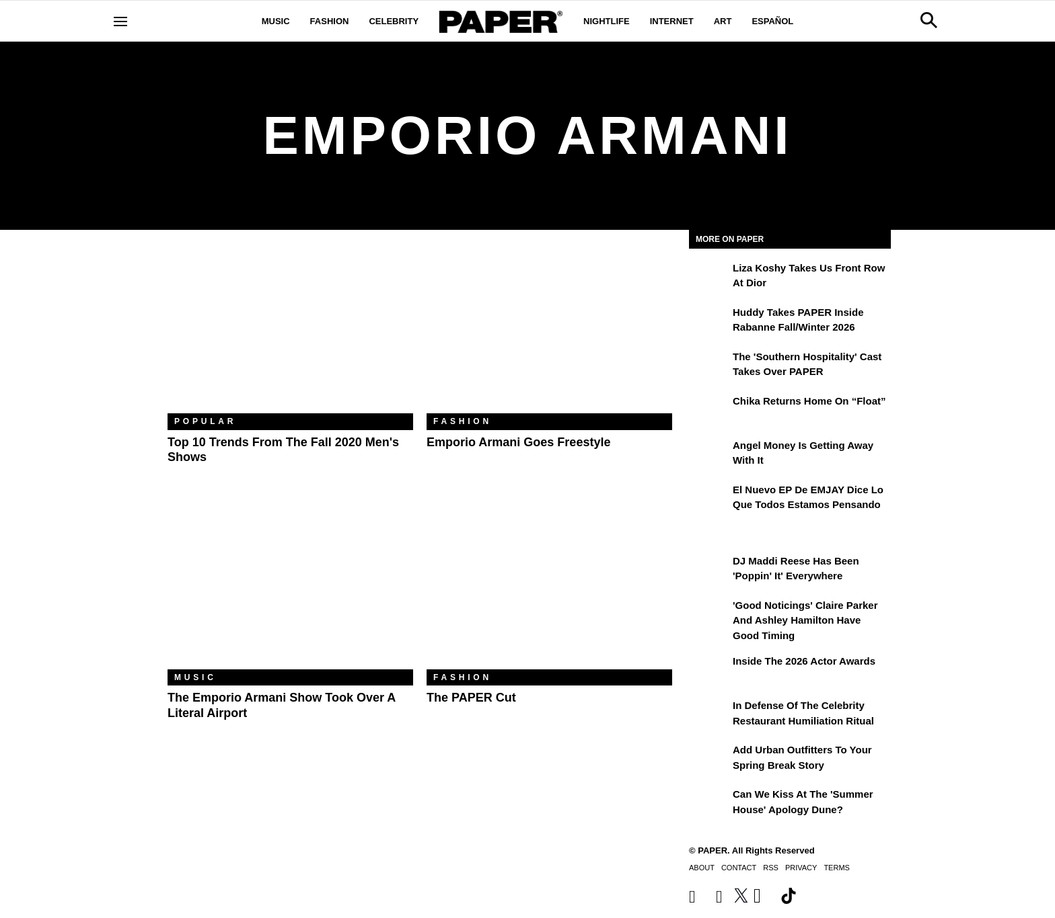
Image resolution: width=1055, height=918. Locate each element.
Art (723, 21)
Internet (672, 21)
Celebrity (394, 21)
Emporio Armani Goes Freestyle (518, 442)
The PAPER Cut (471, 697)
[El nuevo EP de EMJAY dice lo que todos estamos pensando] (709, 499)
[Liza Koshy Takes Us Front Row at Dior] (709, 277)
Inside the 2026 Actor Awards (804, 661)
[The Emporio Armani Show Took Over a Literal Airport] (290, 587)
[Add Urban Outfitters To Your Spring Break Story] (709, 759)
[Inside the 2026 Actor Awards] (709, 670)
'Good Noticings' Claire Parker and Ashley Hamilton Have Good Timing (805, 620)
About (702, 868)
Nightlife (606, 21)
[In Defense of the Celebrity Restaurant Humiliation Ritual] (709, 715)
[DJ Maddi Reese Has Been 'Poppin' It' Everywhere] (709, 570)
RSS (770, 868)
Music (276, 21)
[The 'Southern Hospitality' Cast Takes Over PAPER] (709, 366)
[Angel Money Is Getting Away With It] (709, 455)
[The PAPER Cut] (549, 587)
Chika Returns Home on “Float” (809, 401)
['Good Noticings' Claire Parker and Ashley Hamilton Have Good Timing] (709, 615)
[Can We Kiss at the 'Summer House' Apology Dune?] (709, 804)
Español (772, 21)
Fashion (329, 21)
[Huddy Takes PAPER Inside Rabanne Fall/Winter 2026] (709, 322)
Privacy (801, 868)
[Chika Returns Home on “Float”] (709, 410)
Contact (738, 868)
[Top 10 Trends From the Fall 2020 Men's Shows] (290, 331)
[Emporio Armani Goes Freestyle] (549, 331)
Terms (837, 868)
